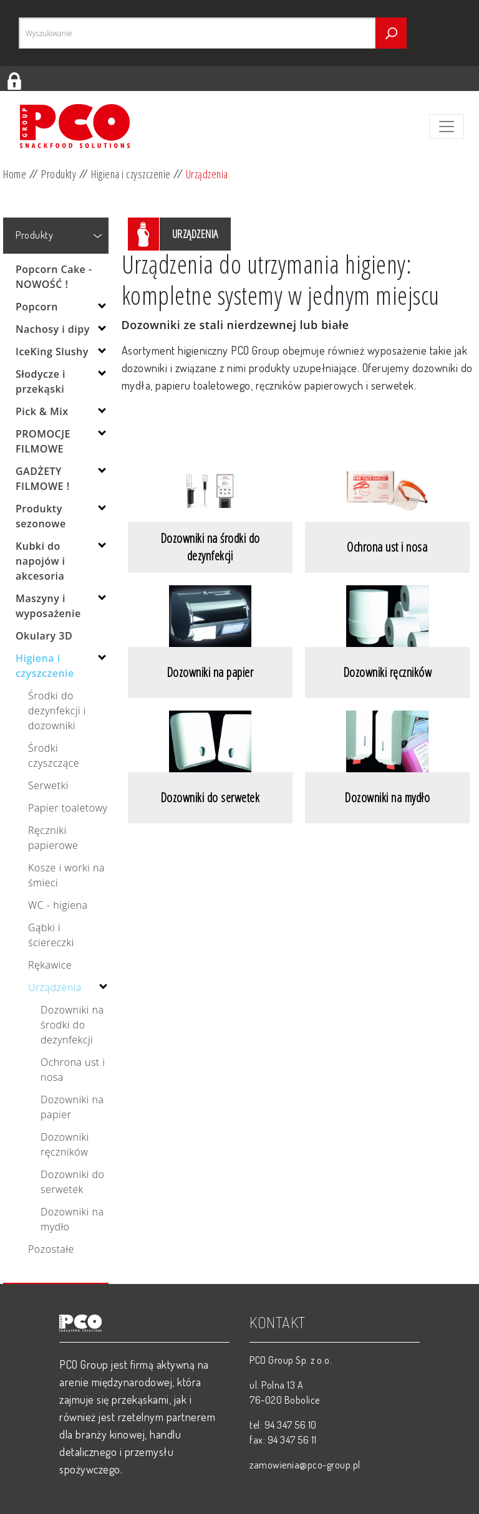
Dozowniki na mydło (72, 1219)
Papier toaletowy (67, 808)
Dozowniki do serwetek (73, 1181)
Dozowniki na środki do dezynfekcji (72, 1025)
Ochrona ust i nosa (73, 1069)
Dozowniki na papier (72, 1107)
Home (14, 173)
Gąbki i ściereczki (51, 935)
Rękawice (50, 965)
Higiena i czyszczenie (131, 173)
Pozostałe (51, 1249)
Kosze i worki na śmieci (66, 875)
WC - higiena (57, 905)
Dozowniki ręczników (65, 1144)
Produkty (58, 173)
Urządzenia (207, 173)
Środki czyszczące (53, 755)
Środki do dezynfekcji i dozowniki (57, 710)
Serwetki (48, 785)
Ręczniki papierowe (53, 837)
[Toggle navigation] (446, 126)
